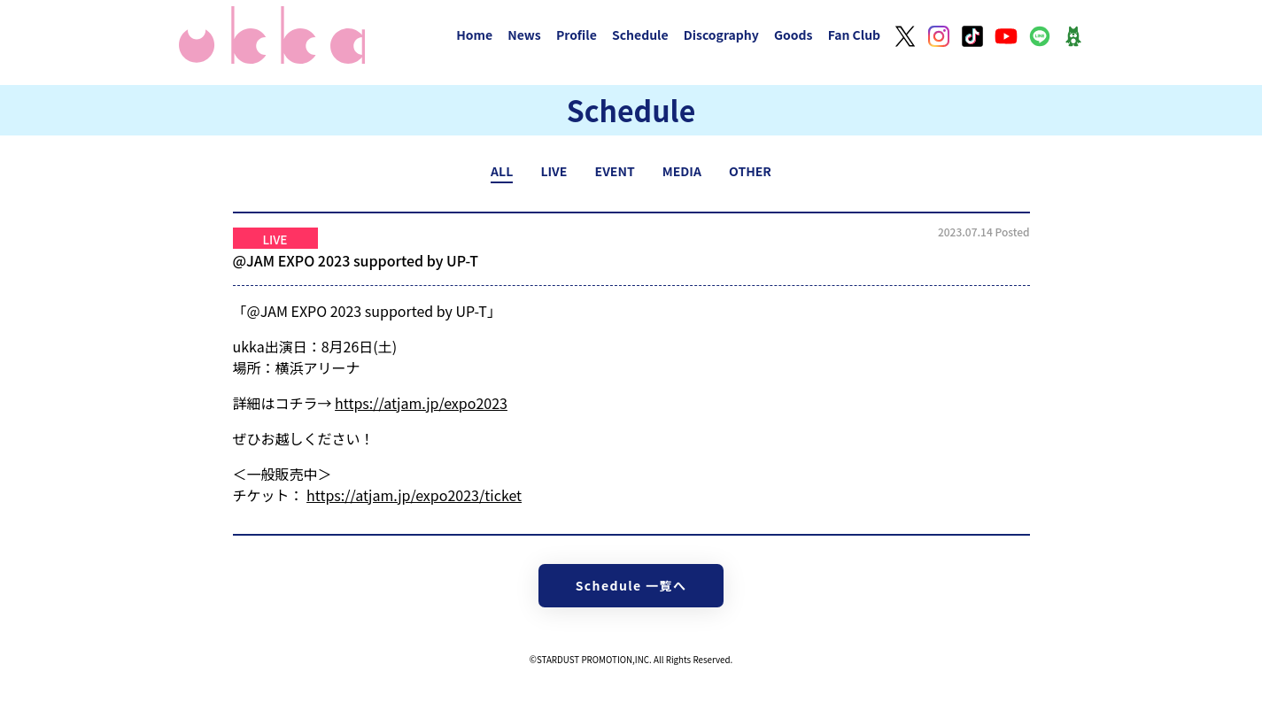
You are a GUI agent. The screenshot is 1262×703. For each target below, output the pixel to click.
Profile (576, 34)
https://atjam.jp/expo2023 (421, 402)
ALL (502, 171)
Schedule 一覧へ (631, 585)
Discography (721, 34)
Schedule (640, 34)
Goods (793, 34)
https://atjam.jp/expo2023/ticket (414, 495)
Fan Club (854, 34)
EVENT (615, 171)
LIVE (553, 171)
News (524, 34)
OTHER (750, 171)
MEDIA (681, 171)
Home (474, 34)
